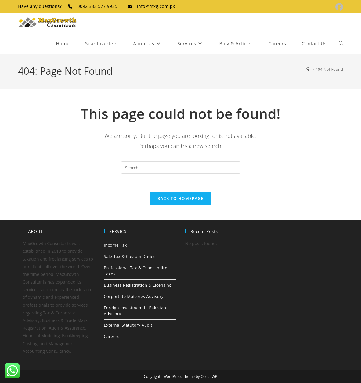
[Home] (308, 69)
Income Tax (115, 245)
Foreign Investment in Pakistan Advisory (135, 310)
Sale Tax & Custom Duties (129, 256)
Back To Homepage (180, 198)
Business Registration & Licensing (137, 285)
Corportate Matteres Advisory (134, 296)
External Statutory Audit (128, 325)
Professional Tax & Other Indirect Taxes (137, 270)
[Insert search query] (180, 167)
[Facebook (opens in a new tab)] (338, 7)
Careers (111, 336)
